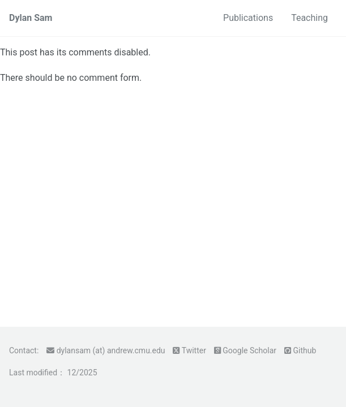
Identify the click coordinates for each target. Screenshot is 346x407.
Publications (248, 17)
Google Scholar (249, 350)
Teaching (309, 17)
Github (304, 350)
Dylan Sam (30, 17)
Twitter (194, 350)
